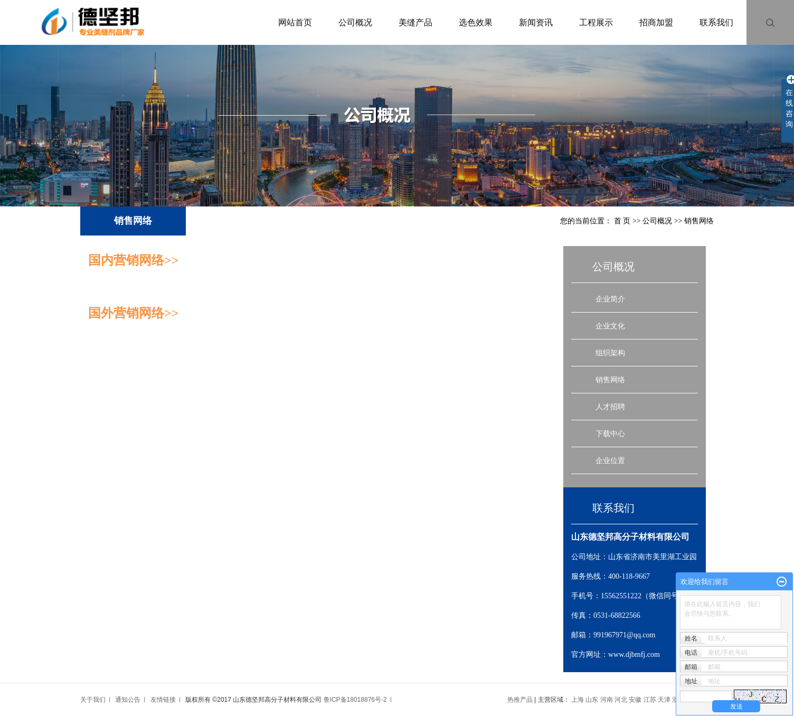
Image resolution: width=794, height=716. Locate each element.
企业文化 (610, 326)
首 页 (622, 221)
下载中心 (610, 433)
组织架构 (610, 352)
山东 (591, 699)
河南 (606, 699)
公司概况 (355, 22)
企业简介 (610, 299)
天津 (664, 699)
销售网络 (610, 379)
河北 (621, 699)
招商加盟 (656, 22)
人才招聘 (610, 406)
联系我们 (716, 22)
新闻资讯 (536, 22)
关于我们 (93, 699)
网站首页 (295, 22)
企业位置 (610, 460)
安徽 (635, 699)
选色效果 (476, 22)
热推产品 (520, 699)
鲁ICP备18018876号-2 (355, 699)
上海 (577, 699)
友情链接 (163, 699)
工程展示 (596, 22)
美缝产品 (415, 22)
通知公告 (127, 699)
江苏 (650, 699)
